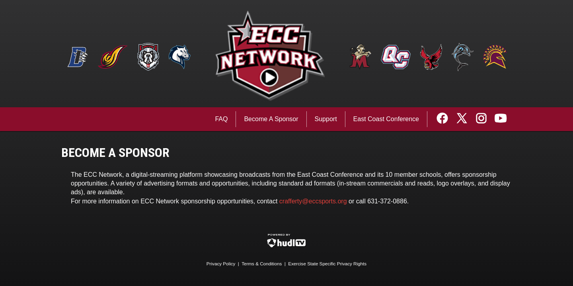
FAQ (221, 119)
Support (326, 119)
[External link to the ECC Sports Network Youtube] (501, 119)
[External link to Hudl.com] (286, 246)
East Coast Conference (386, 119)
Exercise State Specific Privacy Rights (327, 263)
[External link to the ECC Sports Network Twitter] (464, 119)
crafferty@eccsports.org (313, 201)
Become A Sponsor (271, 119)
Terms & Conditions (262, 263)
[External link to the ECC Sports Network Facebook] (445, 119)
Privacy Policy (221, 263)
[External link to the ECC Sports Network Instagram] (484, 119)
